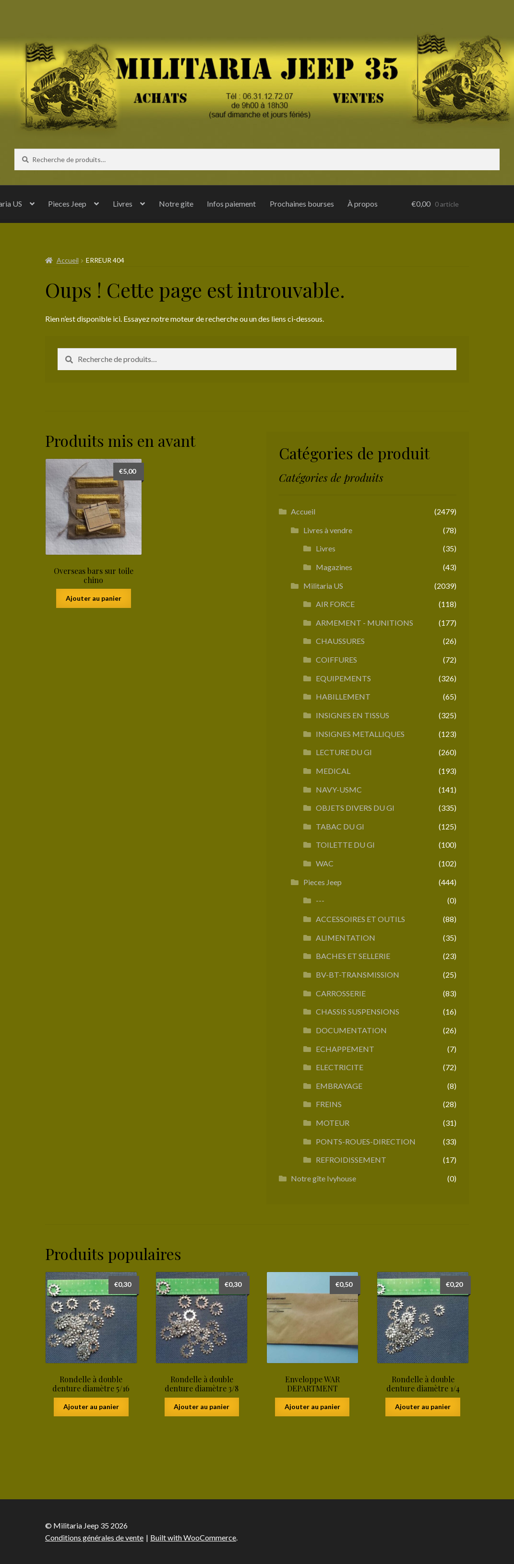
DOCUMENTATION (351, 1030)
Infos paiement (231, 203)
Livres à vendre (327, 530)
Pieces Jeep (67, 203)
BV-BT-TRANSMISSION (357, 974)
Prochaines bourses (302, 203)
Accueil (68, 260)
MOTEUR (332, 1122)
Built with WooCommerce (193, 1537)
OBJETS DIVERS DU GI (355, 807)
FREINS (329, 1104)
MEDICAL (333, 770)
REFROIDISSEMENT (351, 1159)
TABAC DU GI (340, 826)
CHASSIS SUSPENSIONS (357, 1011)
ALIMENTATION (345, 937)
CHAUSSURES (340, 640)
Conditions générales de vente (94, 1537)
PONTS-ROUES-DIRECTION (366, 1141)
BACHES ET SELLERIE (353, 955)
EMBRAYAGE (339, 1085)
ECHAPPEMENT (345, 1048)
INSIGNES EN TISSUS (352, 715)
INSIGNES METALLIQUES (360, 733)
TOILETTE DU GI (345, 844)
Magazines (334, 567)
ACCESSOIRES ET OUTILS (360, 918)
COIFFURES (336, 659)
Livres (122, 203)
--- (320, 900)
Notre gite (176, 203)
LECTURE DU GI (344, 752)
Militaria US (323, 585)
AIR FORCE (335, 603)
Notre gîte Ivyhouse (323, 1178)
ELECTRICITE (339, 1067)
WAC (325, 863)
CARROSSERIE (341, 993)
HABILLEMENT (343, 696)
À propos (362, 203)
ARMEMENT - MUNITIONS (364, 622)
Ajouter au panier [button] (93, 598)
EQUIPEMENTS (343, 678)
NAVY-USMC (339, 789)
